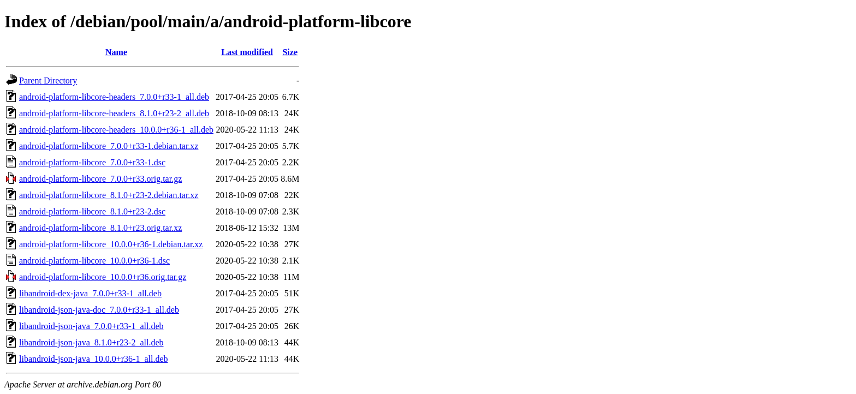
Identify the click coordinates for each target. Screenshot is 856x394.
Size (290, 52)
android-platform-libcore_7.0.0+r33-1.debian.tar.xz (108, 146)
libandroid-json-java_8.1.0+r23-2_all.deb (91, 342)
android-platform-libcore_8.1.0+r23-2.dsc (92, 211)
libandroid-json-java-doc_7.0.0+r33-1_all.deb (99, 309)
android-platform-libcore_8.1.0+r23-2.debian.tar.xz (108, 195)
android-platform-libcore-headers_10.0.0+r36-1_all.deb (116, 129)
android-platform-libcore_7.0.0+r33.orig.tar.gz (100, 178)
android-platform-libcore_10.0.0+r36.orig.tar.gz (102, 277)
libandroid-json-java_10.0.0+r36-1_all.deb (93, 358)
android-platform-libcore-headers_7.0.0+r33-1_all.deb (114, 97)
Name (116, 52)
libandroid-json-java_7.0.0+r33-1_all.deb (91, 326)
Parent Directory (48, 80)
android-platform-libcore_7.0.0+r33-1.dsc (92, 162)
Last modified (247, 52)
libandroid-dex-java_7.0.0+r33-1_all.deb (90, 293)
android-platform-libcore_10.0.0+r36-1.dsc (94, 260)
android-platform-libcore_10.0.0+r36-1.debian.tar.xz (111, 244)
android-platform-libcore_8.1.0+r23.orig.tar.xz (100, 227)
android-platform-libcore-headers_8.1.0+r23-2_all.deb (114, 113)
